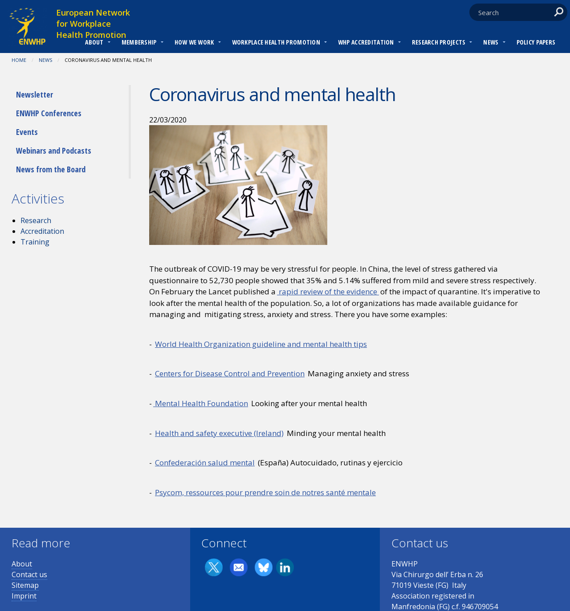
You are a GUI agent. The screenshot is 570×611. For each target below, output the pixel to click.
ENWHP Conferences (48, 113)
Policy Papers (536, 42)
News (490, 42)
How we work (194, 42)
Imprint (24, 596)
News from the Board (51, 169)
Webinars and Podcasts (53, 150)
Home (19, 60)
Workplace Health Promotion (276, 42)
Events (27, 131)
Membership (139, 42)
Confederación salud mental (205, 462)
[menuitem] (94, 43)
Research (35, 220)
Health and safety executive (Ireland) (219, 433)
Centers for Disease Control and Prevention (230, 373)
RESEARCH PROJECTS (439, 42)
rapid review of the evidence (328, 291)
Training (34, 242)
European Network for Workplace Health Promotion (93, 23)
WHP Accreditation (366, 42)
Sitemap (25, 585)
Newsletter (34, 94)
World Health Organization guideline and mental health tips (261, 344)
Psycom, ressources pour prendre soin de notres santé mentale (265, 492)
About (94, 42)
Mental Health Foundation (200, 403)
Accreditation (42, 231)
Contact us (29, 574)
